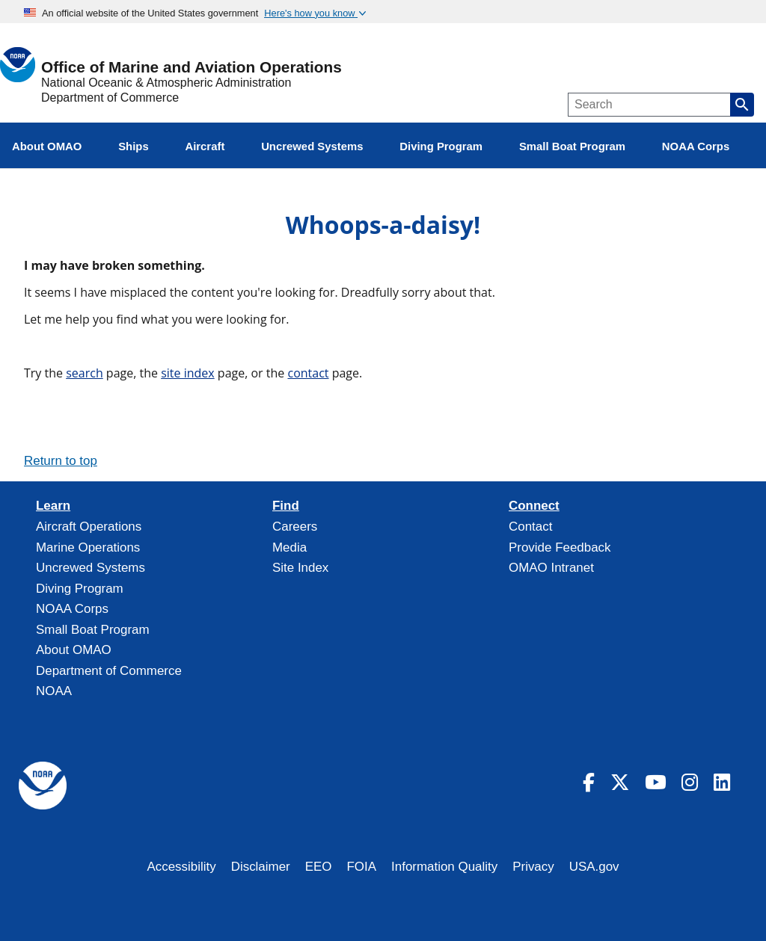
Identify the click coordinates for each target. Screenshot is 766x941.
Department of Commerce (110, 97)
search (84, 373)
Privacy (533, 867)
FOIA (362, 867)
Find (285, 506)
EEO (318, 867)
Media (289, 547)
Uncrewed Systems (90, 568)
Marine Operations (88, 547)
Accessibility (181, 867)
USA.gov (594, 867)
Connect (534, 506)
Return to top (60, 461)
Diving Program (79, 588)
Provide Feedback (560, 547)
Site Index (300, 568)
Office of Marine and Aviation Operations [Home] (191, 67)
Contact (530, 526)
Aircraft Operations (88, 526)
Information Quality (444, 867)
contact (307, 373)
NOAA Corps (72, 609)
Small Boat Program (93, 630)
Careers (294, 526)
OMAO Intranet (551, 568)
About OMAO (73, 650)
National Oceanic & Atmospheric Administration (166, 82)
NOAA (54, 691)
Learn (53, 506)
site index (188, 373)
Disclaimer (260, 867)
